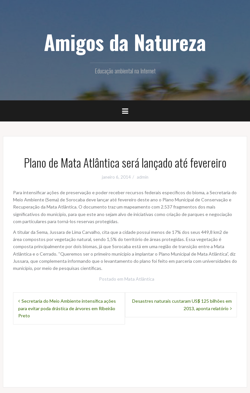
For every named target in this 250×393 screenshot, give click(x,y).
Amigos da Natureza (125, 42)
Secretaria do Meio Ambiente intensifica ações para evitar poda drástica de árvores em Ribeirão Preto (67, 308)
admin (142, 177)
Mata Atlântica (139, 279)
